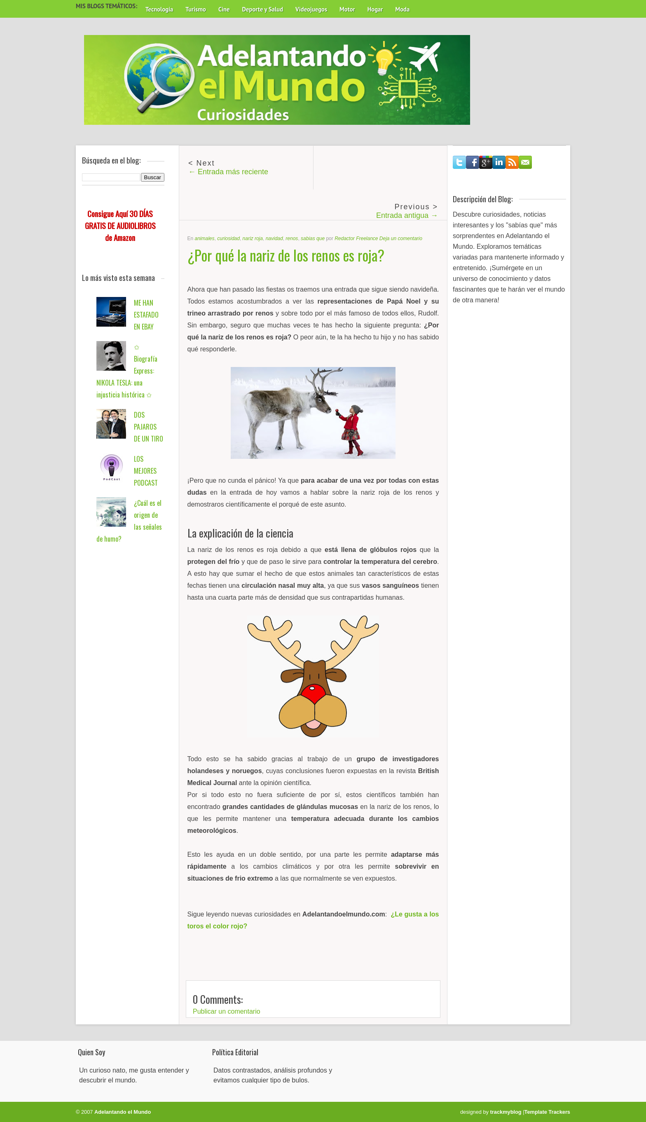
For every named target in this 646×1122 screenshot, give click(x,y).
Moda (402, 9)
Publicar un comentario (226, 1011)
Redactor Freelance (356, 238)
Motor (347, 9)
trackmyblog (506, 1112)
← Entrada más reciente (228, 172)
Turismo (195, 9)
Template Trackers (547, 1112)
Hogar (375, 9)
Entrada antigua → (407, 215)
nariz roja (253, 238)
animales (205, 238)
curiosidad (228, 238)
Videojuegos (311, 9)
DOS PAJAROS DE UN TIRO (148, 427)
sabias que (313, 238)
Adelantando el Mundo (122, 1112)
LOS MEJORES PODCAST (146, 471)
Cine (224, 9)
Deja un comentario (400, 238)
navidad (274, 238)
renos (292, 238)
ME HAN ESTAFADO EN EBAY (146, 315)
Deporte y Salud (262, 9)
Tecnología (159, 9)
